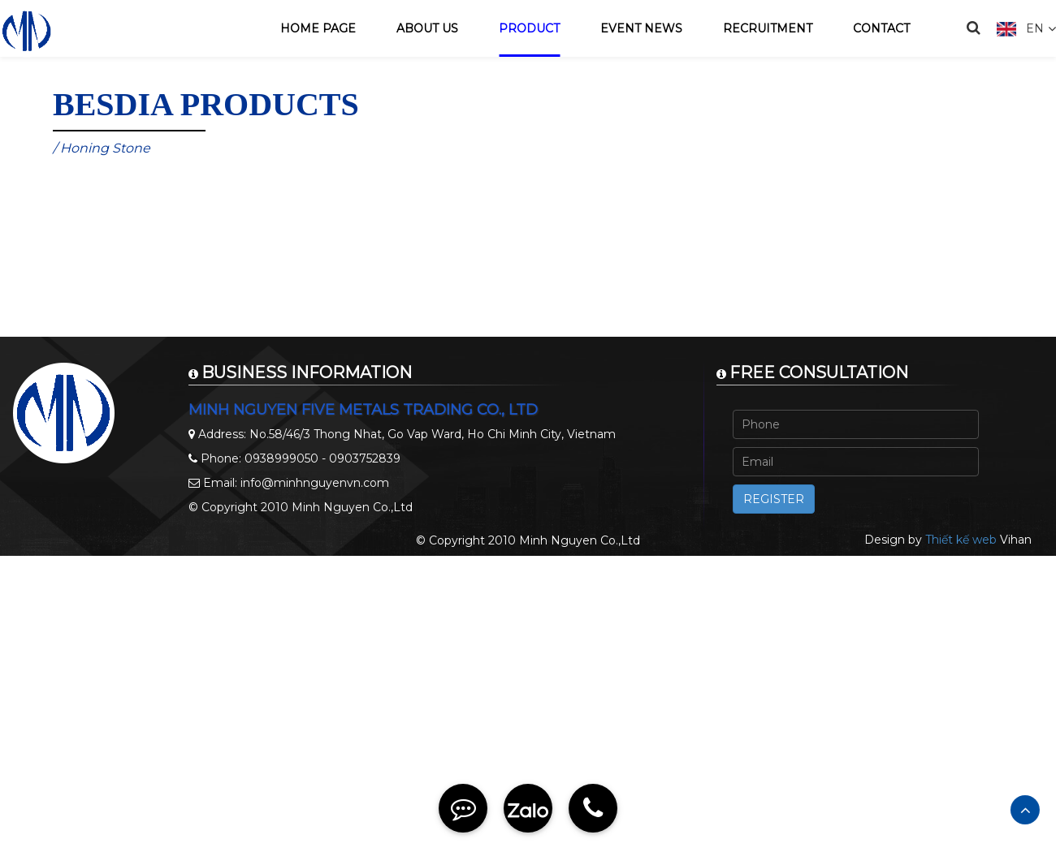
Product (529, 28)
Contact (881, 28)
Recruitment (767, 28)
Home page (318, 28)
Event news (641, 28)
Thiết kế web (961, 539)
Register (773, 499)
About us (427, 28)
